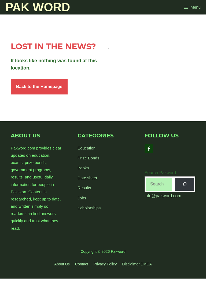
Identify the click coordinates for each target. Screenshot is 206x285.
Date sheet (87, 178)
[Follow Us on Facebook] (149, 148)
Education (86, 148)
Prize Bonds (88, 158)
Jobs (82, 198)
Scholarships (89, 208)
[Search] (184, 184)
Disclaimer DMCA (137, 264)
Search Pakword (160, 172)
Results (84, 187)
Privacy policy (105, 264)
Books (83, 168)
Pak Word (37, 7)
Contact (81, 264)
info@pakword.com (163, 195)
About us (62, 264)
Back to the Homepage (39, 86)
